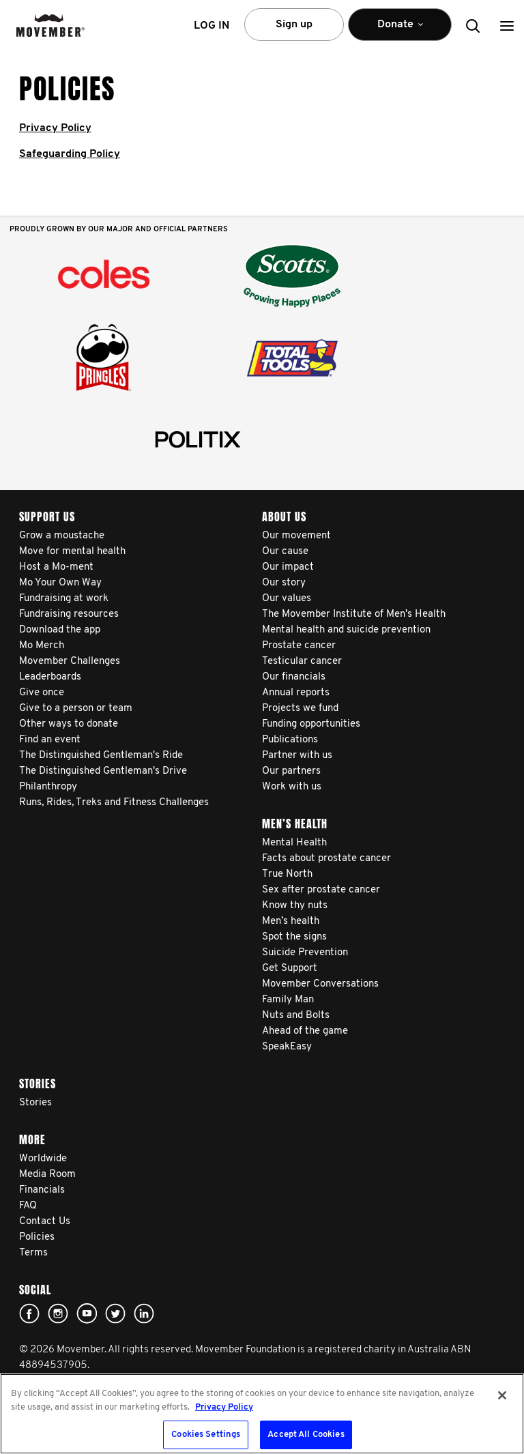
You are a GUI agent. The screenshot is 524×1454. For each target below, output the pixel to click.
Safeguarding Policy (69, 154)
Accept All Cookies (305, 1434)
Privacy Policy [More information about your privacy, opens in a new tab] (224, 1407)
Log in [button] (211, 25)
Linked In (144, 1313)
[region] (262, 1413)
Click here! (58, 1313)
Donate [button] (400, 30)
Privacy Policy (55, 128)
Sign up (294, 24)
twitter (115, 1313)
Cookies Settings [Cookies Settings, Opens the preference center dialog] (205, 1434)
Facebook (29, 1313)
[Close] (502, 1395)
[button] (507, 25)
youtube (86, 1313)
